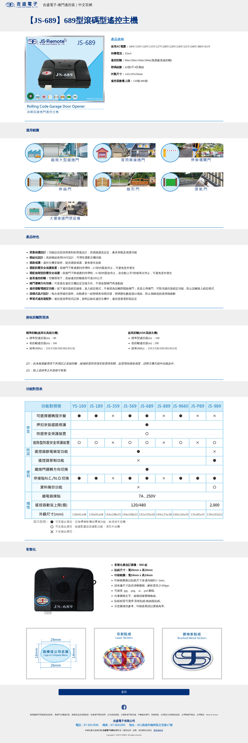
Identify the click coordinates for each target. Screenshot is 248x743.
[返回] (124, 692)
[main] (124, 20)
